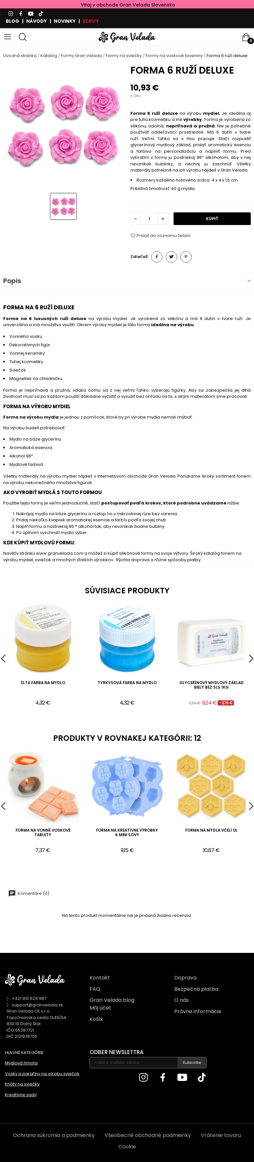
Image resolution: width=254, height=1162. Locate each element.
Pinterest (186, 257)
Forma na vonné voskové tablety (43, 832)
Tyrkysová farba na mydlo (127, 683)
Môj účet (100, 1008)
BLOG (12, 21)
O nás (181, 1000)
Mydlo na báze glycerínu (35, 439)
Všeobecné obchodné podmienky (147, 1135)
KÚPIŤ (212, 219)
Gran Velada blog (112, 1000)
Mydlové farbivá (26, 464)
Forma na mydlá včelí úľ (211, 830)
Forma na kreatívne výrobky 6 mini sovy (127, 832)
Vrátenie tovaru (221, 1135)
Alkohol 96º (21, 456)
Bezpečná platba (196, 989)
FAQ (95, 989)
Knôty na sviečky (22, 1084)
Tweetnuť (171, 257)
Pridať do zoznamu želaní (160, 235)
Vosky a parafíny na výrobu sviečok (42, 1074)
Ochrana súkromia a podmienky (54, 1135)
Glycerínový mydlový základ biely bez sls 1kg (211, 685)
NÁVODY (36, 21)
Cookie (127, 1146)
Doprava (185, 977)
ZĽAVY (91, 21)
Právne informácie (197, 1011)
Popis (12, 280)
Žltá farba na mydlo (43, 683)
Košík (96, 1019)
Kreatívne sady (21, 1095)
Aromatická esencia (30, 448)
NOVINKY (65, 21)
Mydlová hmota (21, 1063)
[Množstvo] (149, 218)
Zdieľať (157, 257)
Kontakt (100, 977)
